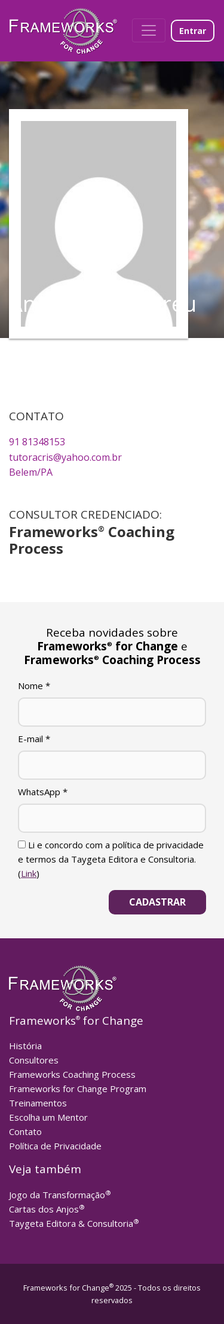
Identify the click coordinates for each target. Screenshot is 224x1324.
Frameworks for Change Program (77, 1088)
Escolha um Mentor (48, 1117)
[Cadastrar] (157, 902)
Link (28, 873)
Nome (34, 686)
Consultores (34, 1060)
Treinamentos (38, 1103)
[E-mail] (112, 765)
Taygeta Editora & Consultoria (74, 1223)
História (25, 1046)
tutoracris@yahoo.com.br (65, 457)
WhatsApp (42, 792)
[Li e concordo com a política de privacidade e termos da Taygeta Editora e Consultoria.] (22, 844)
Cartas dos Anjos (47, 1209)
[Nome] (112, 712)
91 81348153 (37, 441)
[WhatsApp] (112, 818)
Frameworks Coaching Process (72, 1074)
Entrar (192, 30)
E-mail (34, 739)
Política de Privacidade (55, 1146)
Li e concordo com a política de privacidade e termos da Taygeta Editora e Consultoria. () (111, 859)
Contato (25, 1131)
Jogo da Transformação (60, 1195)
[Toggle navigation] (148, 30)
